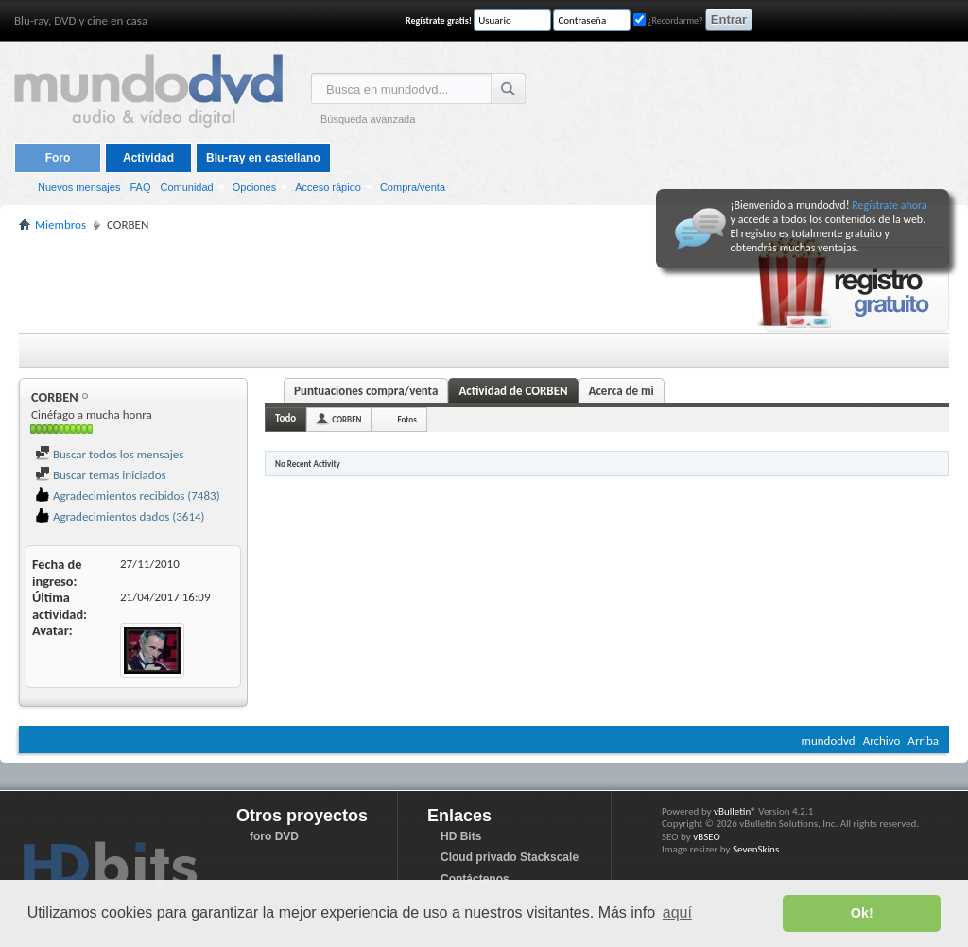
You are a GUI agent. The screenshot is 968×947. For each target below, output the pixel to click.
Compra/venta (412, 187)
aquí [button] (677, 912)
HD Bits (461, 836)
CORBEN (346, 419)
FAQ (140, 187)
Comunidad (186, 187)
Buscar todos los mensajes (109, 454)
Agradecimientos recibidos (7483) (127, 496)
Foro (58, 157)
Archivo (882, 740)
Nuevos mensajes (79, 187)
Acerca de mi (621, 391)
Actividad (148, 157)
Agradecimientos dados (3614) (120, 516)
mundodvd (829, 740)
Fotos (406, 419)
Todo (285, 418)
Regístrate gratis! (439, 20)
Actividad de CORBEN (512, 391)
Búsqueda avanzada (367, 119)
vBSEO (706, 837)
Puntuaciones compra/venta (366, 391)
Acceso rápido (328, 187)
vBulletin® (735, 811)
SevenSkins (756, 849)
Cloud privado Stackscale (510, 857)
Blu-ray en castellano (263, 157)
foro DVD (274, 836)
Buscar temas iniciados (100, 475)
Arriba (923, 740)
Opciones (254, 187)
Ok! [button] (862, 913)
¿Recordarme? (668, 20)
